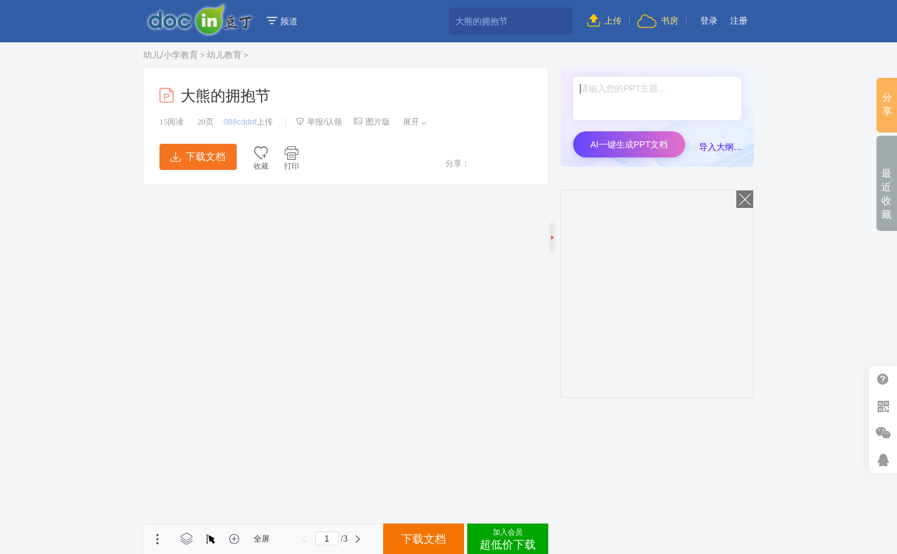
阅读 (171, 121)
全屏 (262, 538)
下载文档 (198, 156)
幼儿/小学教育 (170, 55)
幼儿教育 (224, 55)
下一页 (358, 539)
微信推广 (883, 433)
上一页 (304, 539)
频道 (282, 21)
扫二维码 (883, 406)
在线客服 (883, 459)
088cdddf (240, 121)
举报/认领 (319, 121)
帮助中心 (883, 379)
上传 (604, 21)
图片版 (372, 121)
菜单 (157, 539)
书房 (657, 21)
